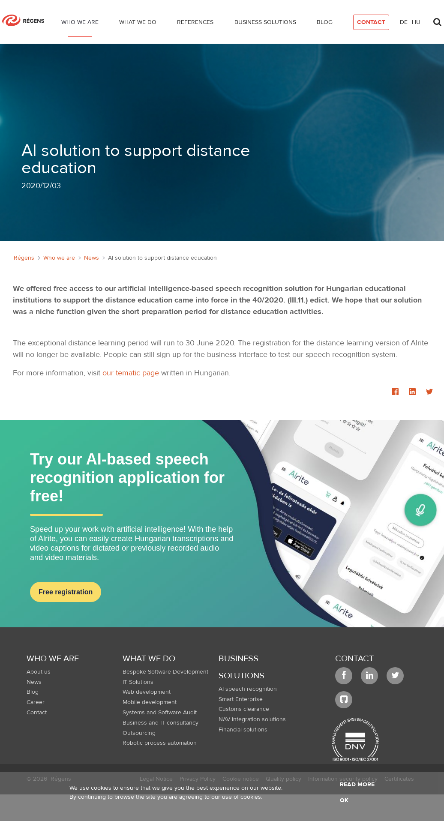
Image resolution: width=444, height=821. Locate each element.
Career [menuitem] (36, 702)
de (404, 22)
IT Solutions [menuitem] (138, 682)
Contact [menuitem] (37, 712)
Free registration (66, 592)
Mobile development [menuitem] (150, 702)
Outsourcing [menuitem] (139, 733)
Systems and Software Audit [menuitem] (160, 712)
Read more (357, 784)
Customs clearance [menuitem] (244, 709)
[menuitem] (80, 24)
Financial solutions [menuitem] (243, 730)
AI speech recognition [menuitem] (248, 689)
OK (344, 800)
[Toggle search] (437, 19)
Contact (354, 658)
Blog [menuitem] (33, 692)
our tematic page (130, 373)
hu (416, 22)
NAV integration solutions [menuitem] (252, 719)
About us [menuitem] (39, 672)
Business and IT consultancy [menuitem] (160, 723)
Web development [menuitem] (147, 692)
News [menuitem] (34, 682)
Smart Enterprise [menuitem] (241, 699)
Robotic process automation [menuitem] (160, 743)
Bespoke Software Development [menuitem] (165, 672)
